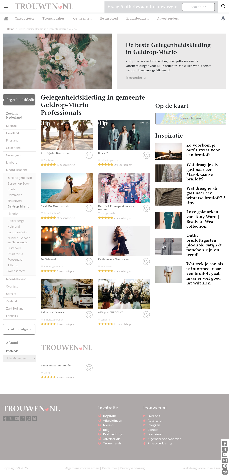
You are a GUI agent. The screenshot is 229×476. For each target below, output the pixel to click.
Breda (12, 189)
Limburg (12, 162)
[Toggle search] (223, 6)
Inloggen (154, 425)
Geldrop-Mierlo (18, 206)
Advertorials (111, 439)
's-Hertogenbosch (20, 178)
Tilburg (13, 265)
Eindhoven (15, 201)
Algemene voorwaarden (164, 439)
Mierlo (13, 214)
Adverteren (155, 420)
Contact (153, 430)
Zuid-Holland (14, 308)
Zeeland (11, 301)
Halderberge (16, 221)
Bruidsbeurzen (137, 18)
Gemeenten (82, 18)
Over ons (154, 416)
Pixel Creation (216, 468)
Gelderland (13, 148)
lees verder (136, 78)
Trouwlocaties (53, 18)
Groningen (13, 155)
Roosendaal (15, 259)
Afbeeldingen (112, 420)
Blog (106, 430)
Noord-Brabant (16, 170)
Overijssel (12, 286)
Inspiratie (110, 416)
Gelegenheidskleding (19, 100)
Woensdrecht (16, 271)
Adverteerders (168, 18)
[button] (6, 6)
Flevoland (12, 133)
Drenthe (11, 126)
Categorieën (24, 18)
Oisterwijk (14, 248)
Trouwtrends (112, 443)
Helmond (14, 226)
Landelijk (12, 316)
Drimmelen (15, 195)
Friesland (12, 140)
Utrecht (11, 294)
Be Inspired (109, 18)
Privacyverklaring (160, 443)
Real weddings (113, 434)
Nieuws (108, 425)
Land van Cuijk (17, 232)
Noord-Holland (16, 279)
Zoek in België (18, 329)
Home (10, 28)
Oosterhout (15, 254)
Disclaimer (155, 434)
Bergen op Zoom (19, 183)
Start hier (198, 7)
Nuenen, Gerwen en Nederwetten (19, 240)
